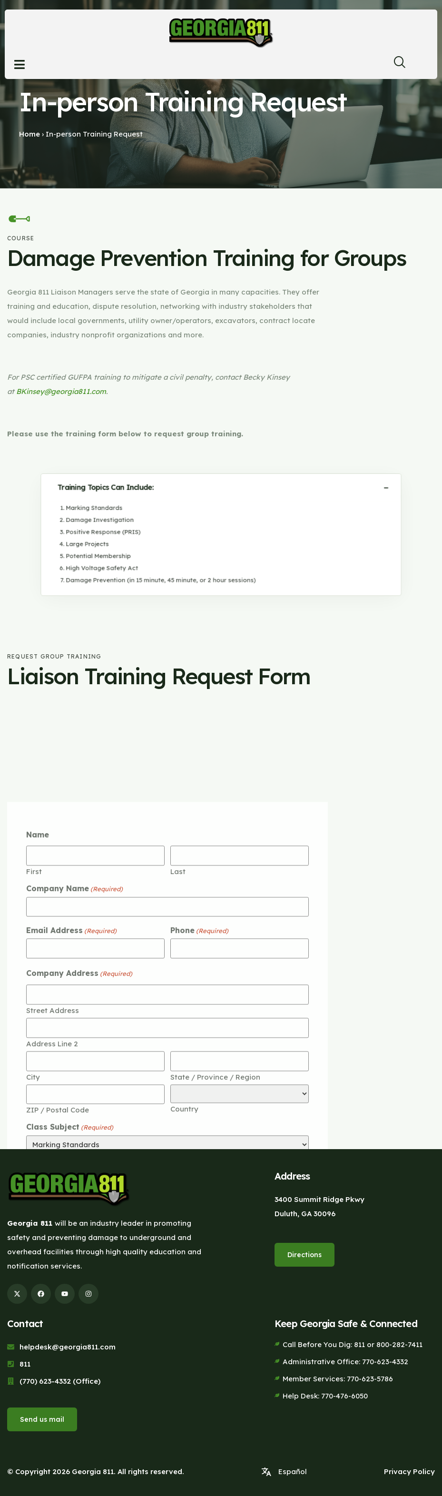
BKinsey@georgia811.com (61, 391)
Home (29, 133)
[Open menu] (19, 64)
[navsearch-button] (395, 64)
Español (292, 1467)
